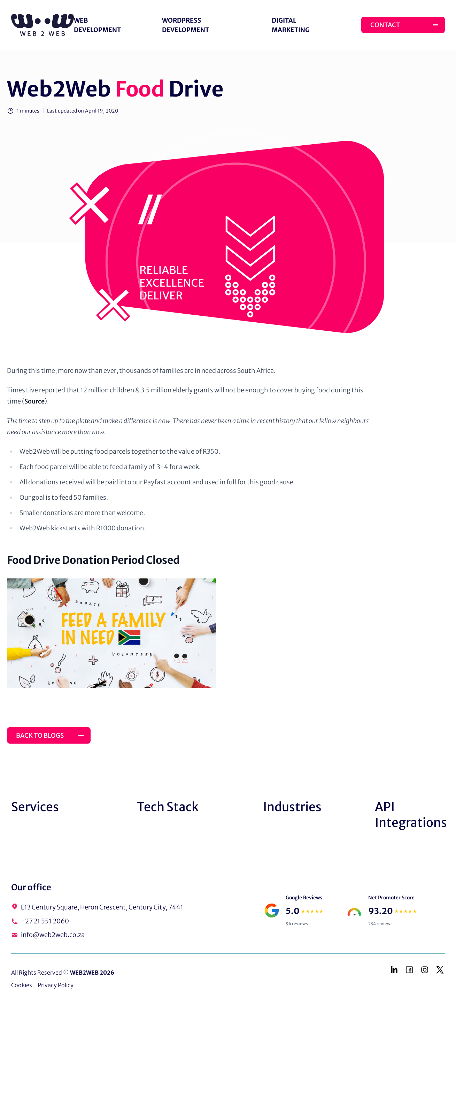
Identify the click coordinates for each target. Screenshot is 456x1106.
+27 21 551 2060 (45, 921)
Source (34, 401)
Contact (385, 25)
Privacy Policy (56, 985)
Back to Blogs (40, 735)
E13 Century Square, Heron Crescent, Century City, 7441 (102, 907)
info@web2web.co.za (53, 935)
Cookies (21, 985)
